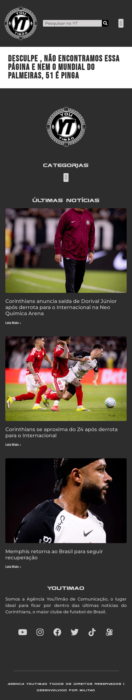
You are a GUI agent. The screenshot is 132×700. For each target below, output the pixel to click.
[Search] (105, 23)
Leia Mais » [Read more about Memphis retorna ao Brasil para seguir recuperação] (13, 567)
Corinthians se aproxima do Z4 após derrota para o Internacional (61, 432)
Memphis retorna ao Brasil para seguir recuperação (54, 554)
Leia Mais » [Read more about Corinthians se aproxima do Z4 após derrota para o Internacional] (13, 445)
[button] (120, 23)
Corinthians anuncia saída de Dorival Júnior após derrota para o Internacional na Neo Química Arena (61, 307)
